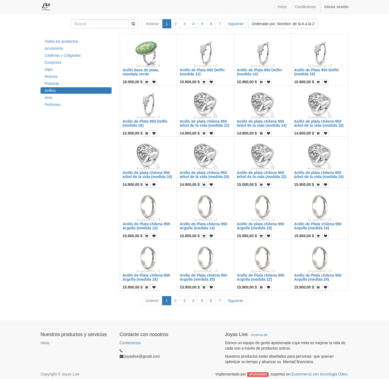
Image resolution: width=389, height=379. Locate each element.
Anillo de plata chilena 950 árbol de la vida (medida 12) (204, 123)
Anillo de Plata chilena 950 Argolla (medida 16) (317, 226)
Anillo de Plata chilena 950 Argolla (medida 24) (317, 277)
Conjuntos (53, 62)
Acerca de (259, 335)
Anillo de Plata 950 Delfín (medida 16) (316, 72)
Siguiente (235, 24)
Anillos (50, 90)
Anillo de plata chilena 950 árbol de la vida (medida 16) (319, 123)
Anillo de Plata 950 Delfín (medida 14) (259, 72)
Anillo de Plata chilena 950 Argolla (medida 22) (260, 277)
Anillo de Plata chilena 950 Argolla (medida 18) (146, 277)
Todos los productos (61, 41)
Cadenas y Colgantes (63, 55)
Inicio (45, 343)
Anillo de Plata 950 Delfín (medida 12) (202, 72)
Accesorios (54, 48)
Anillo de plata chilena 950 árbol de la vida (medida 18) (147, 174)
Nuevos (51, 76)
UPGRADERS (258, 374)
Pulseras (52, 83)
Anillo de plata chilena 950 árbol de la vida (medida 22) (262, 174)
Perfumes (53, 104)
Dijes (49, 69)
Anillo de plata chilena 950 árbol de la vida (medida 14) (262, 123)
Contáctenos (130, 343)
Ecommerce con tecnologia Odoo (319, 374)
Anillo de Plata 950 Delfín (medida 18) (145, 123)
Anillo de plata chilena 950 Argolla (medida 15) (260, 226)
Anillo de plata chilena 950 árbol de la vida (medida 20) (204, 174)
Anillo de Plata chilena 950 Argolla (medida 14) (203, 226)
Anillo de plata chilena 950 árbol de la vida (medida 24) (319, 174)
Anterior (152, 24)
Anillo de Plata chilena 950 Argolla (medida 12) (146, 226)
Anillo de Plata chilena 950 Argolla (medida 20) (203, 277)
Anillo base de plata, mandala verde (141, 72)
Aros (48, 97)
